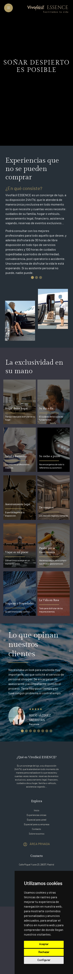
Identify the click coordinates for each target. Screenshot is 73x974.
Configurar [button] (43, 960)
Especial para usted (36, 820)
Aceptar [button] (43, 944)
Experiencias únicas (36, 815)
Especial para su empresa (36, 824)
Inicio (36, 810)
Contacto (36, 829)
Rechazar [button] (43, 952)
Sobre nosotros (36, 834)
